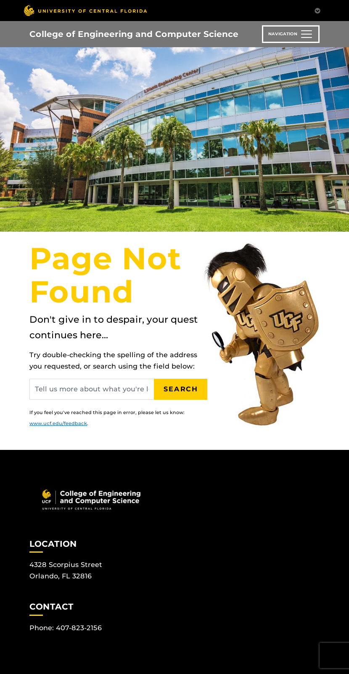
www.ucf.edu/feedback (58, 423)
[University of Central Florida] (85, 10)
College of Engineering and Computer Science (133, 34)
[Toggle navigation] (291, 34)
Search (181, 389)
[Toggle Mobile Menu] (317, 9)
